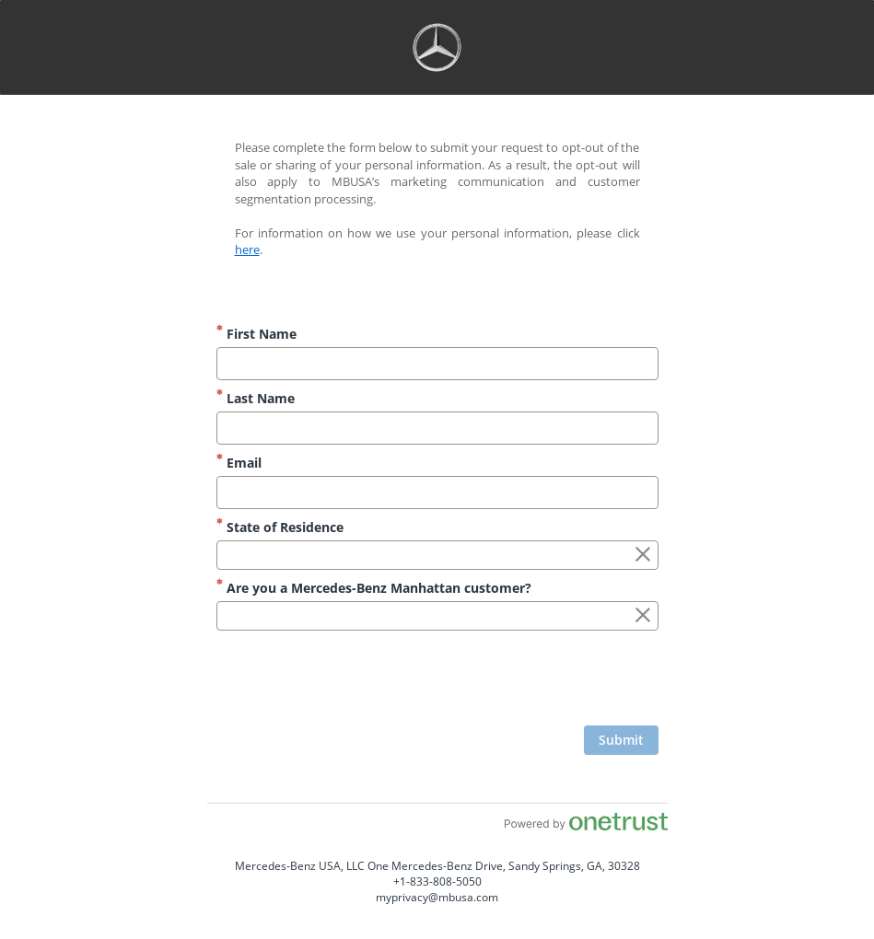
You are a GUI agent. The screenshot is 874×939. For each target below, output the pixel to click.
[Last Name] (437, 428)
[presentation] (518, 680)
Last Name (255, 398)
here (247, 249)
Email (239, 462)
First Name (256, 333)
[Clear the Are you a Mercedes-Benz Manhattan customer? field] (642, 616)
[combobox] (437, 555)
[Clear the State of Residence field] (642, 555)
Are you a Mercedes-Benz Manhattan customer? (373, 588)
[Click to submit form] (621, 740)
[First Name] (437, 363)
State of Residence (280, 527)
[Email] (437, 492)
